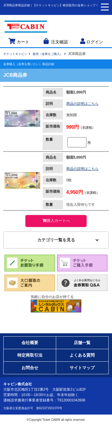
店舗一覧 (82, 342)
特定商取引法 (29, 355)
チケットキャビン (15, 54)
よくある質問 (82, 355)
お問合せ (30, 367)
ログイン (91, 41)
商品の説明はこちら (82, 104)
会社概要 (30, 342)
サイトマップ (82, 367)
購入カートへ (56, 220)
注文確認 (55, 41)
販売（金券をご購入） (48, 54)
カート (18, 41)
